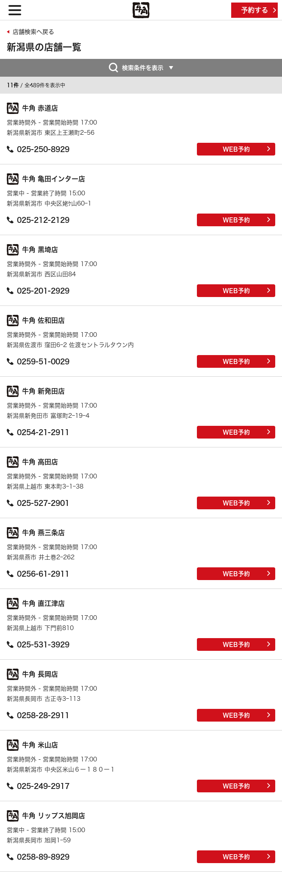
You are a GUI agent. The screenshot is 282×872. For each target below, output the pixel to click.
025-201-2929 (38, 290)
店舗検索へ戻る (33, 32)
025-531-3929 (38, 644)
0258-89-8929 (38, 856)
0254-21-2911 (38, 432)
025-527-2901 (38, 503)
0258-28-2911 (38, 715)
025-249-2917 (38, 786)
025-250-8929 (38, 149)
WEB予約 (247, 149)
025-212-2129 (38, 220)
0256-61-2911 (38, 573)
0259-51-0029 (38, 361)
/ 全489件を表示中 (36, 85)
